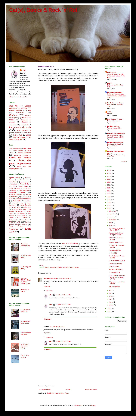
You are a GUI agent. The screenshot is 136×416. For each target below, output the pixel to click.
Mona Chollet (21, 215)
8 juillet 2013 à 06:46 (64, 278)
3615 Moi (13, 106)
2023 (109, 179)
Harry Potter (17, 201)
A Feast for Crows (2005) (117, 260)
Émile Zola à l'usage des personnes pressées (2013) (117, 277)
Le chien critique (113, 126)
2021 (109, 185)
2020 (109, 188)
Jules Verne (16, 207)
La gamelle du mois (20, 127)
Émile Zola (65, 267)
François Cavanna (15, 194)
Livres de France (20, 157)
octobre (111, 217)
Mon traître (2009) (115, 250)
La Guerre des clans (19, 209)
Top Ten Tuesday (19, 137)
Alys (50, 295)
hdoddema (78, 405)
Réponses (49, 291)
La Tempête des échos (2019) (24, 346)
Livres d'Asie (26, 148)
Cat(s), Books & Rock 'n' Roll (44, 10)
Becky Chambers (14, 188)
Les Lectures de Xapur (115, 142)
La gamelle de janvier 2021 (25, 322)
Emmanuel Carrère (17, 192)
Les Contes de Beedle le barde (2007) (117, 229)
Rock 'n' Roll (17, 135)
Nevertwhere (111, 72)
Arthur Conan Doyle (20, 186)
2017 (109, 197)
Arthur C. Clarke (25, 184)
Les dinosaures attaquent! (26, 333)
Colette (13, 190)
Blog (29, 110)
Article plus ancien (91, 389)
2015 (109, 202)
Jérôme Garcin (27, 207)
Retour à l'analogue (113, 121)
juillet (111, 226)
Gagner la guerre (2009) (25, 245)
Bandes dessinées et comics (53, 267)
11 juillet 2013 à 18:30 (63, 305)
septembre (113, 220)
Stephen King (14, 222)
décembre (112, 211)
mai (110, 293)
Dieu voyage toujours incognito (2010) (116, 234)
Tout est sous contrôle (114, 128)
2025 (109, 173)
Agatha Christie (14, 178)
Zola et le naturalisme (70, 244)
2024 (109, 176)
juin (110, 290)
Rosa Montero (25, 220)
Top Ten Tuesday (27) (116, 269)
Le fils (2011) (113, 253)
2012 (109, 308)
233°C (109, 83)
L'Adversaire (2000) (115, 263)
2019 (109, 191)
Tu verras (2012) (114, 272)
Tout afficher (124, 161)
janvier (111, 305)
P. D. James (22, 217)
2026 (109, 170)
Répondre (47, 286)
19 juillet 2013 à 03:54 (57, 327)
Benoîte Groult (27, 188)
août (110, 223)
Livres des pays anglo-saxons (20, 162)
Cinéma (13, 115)
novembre (112, 214)
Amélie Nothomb (23, 180)
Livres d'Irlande (18, 150)
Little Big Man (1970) (115, 242)
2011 (109, 311)
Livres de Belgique (21, 155)
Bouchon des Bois (50, 278)
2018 (109, 194)
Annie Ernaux (25, 182)
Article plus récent (44, 389)
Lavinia (109, 114)
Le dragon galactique (114, 92)
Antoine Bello (13, 184)
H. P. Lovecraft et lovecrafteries (20, 199)
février (111, 302)
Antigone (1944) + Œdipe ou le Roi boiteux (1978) (26, 281)
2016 (109, 200)
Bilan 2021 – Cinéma (25, 356)
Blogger (92, 405)
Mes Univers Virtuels (114, 119)
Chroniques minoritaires (116, 133)
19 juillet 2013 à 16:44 (63, 341)
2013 (109, 208)
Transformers (13, 229)
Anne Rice (12, 182)
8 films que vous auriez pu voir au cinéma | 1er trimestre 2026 (116, 96)
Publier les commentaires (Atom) (58, 393)
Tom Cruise (16, 226)
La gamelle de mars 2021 (25, 310)
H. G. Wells (25, 196)
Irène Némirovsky (17, 203)
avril (110, 296)
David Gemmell (24, 190)
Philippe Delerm (14, 220)
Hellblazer (28, 201)
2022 (109, 182)
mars (111, 299)
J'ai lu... (110, 112)
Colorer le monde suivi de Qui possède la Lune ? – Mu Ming (116, 76)
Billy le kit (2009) (114, 287)
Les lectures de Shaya (115, 103)
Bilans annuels (15, 110)
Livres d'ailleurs (74, 267)
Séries (28, 135)
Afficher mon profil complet (18, 97)
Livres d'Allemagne (14, 148)
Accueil (67, 389)
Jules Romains (26, 205)
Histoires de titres (24, 125)
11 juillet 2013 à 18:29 (63, 295)
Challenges (20, 112)
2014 (109, 205)
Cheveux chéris (114, 266)
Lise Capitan (21, 213)
